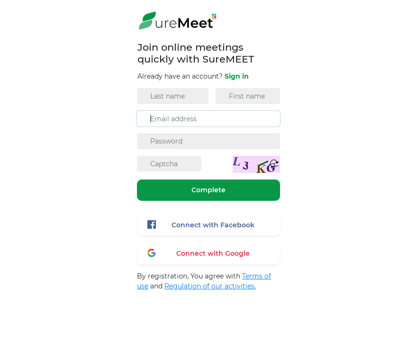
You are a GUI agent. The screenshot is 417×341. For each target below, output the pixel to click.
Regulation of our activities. (210, 286)
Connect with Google (198, 253)
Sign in (237, 76)
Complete (208, 190)
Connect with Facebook (200, 224)
